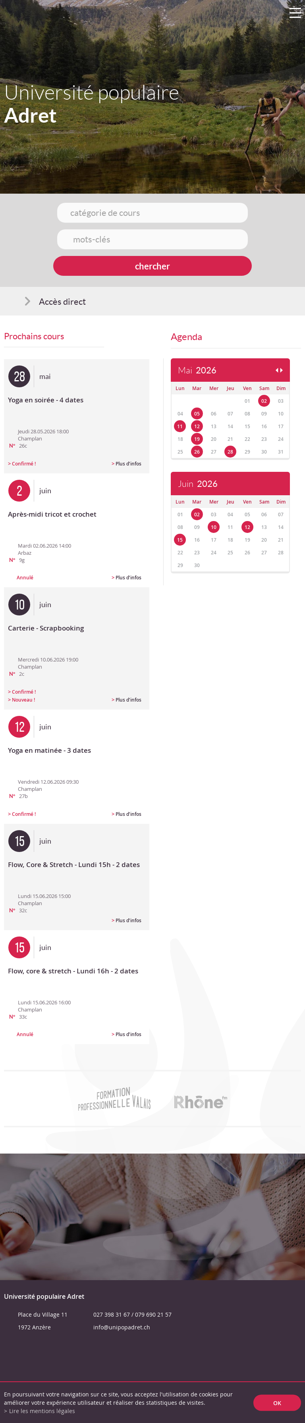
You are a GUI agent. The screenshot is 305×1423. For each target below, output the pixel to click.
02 (264, 401)
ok (277, 1402)
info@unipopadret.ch (121, 1327)
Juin (198, 484)
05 (197, 413)
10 (213, 527)
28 (230, 451)
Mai (197, 370)
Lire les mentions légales (42, 1411)
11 (180, 426)
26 (197, 451)
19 (197, 439)
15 (180, 540)
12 (197, 426)
